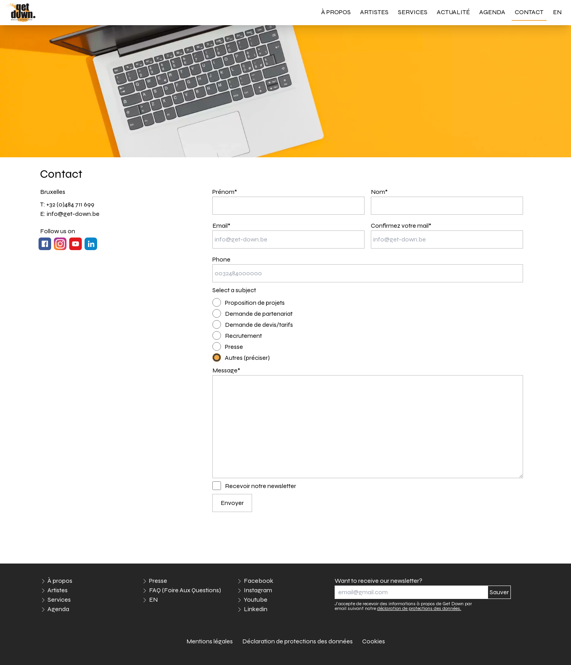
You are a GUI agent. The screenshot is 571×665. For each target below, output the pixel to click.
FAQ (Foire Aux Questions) (185, 590)
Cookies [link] (373, 641)
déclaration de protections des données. (419, 608)
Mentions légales (209, 641)
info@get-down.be (73, 213)
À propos (336, 12)
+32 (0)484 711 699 (70, 204)
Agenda (492, 12)
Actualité (453, 12)
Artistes (374, 12)
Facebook (258, 580)
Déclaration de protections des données (297, 641)
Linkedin (255, 609)
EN (557, 12)
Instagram (258, 590)
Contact (529, 12)
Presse (158, 580)
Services (412, 12)
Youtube (255, 599)
